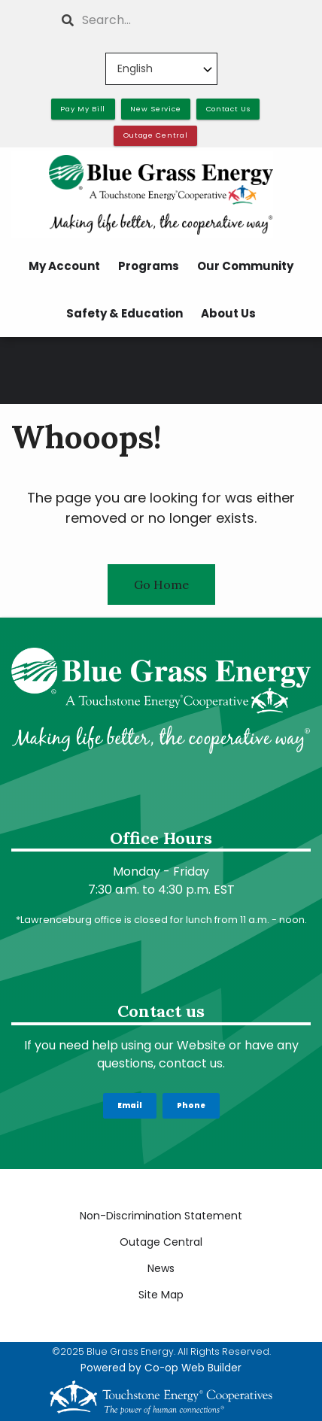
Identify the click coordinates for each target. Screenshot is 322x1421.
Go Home (161, 584)
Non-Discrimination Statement (161, 1215)
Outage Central (161, 1241)
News (161, 1268)
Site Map (161, 1294)
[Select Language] (161, 69)
